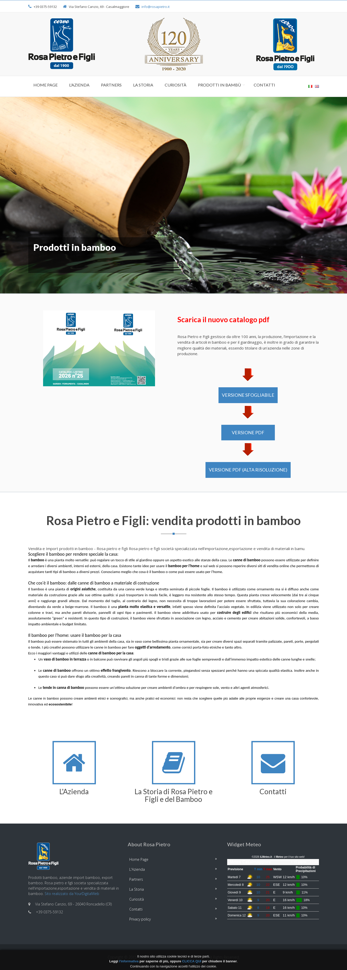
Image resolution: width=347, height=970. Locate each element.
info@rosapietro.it (156, 6)
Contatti (264, 84)
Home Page (45, 84)
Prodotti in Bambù (219, 84)
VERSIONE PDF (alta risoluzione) (248, 469)
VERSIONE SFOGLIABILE (248, 395)
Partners (111, 84)
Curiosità (175, 84)
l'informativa (129, 961)
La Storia (143, 84)
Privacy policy (140, 919)
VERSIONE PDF (248, 432)
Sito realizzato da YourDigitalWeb (72, 893)
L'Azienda (79, 84)
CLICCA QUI (191, 961)
